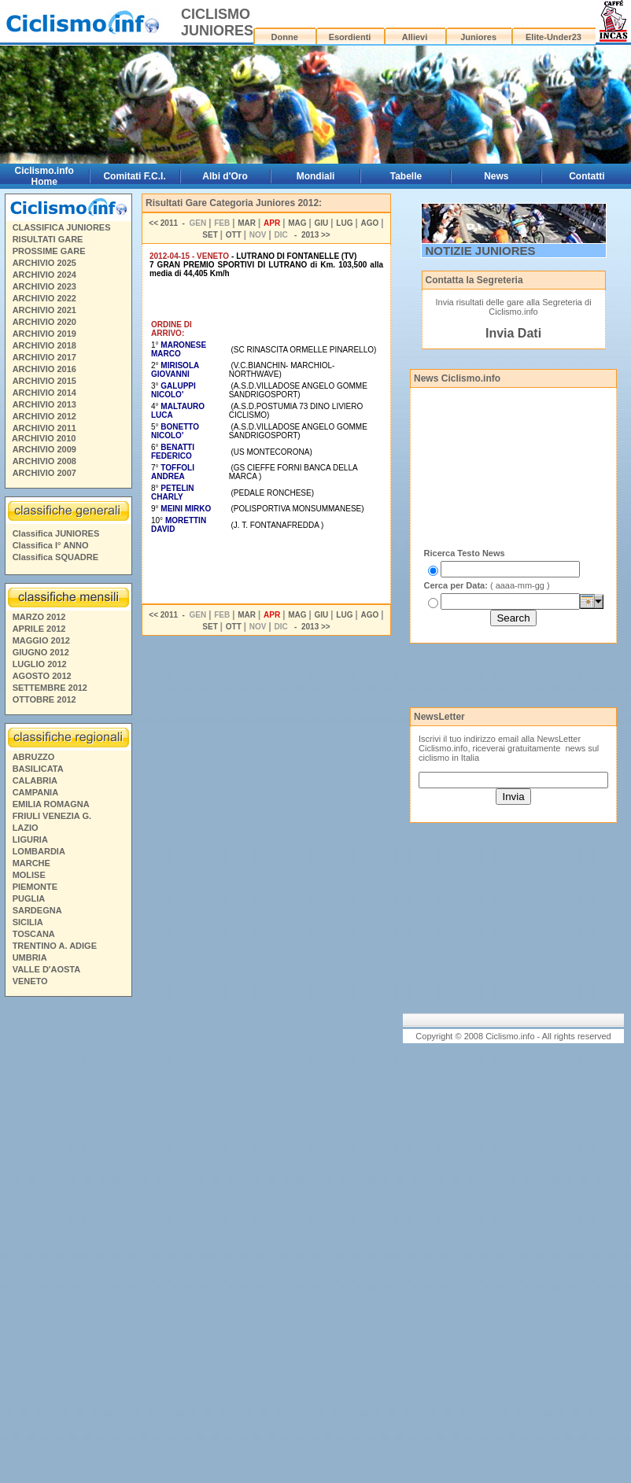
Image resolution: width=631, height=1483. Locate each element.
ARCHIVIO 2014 (44, 392)
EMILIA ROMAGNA (51, 804)
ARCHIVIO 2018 (44, 345)
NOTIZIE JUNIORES (481, 250)
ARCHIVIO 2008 (44, 461)
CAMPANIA (35, 792)
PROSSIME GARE (49, 251)
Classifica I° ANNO (51, 545)
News (496, 176)
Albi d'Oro (225, 176)
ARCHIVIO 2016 (44, 369)
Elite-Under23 (553, 37)
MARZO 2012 (39, 617)
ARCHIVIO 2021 (44, 310)
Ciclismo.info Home (44, 176)
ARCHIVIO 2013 (44, 404)
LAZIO (26, 827)
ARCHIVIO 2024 (44, 274)
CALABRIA (35, 780)
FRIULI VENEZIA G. (52, 816)
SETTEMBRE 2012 (50, 687)
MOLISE (29, 875)
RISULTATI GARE (48, 239)
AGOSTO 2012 (42, 676)
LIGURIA (30, 839)
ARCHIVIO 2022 (44, 298)
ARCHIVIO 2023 (44, 286)
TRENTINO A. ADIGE (55, 945)
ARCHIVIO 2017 (44, 357)
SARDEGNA (37, 910)
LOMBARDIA (39, 851)
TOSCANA (34, 934)
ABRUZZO (34, 757)
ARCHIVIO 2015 (44, 381)
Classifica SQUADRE (55, 557)
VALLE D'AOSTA (47, 969)
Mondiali (316, 176)
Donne (284, 37)
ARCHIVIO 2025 (44, 262)
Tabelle (406, 176)
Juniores (478, 37)
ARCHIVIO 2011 (44, 428)
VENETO (30, 981)
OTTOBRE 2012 (44, 699)
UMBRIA (30, 957)
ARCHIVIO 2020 (44, 321)
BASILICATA (38, 768)
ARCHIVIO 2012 (44, 416)
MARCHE (31, 863)
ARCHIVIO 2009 (44, 449)
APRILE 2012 (39, 628)
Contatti (586, 176)
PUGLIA (29, 898)
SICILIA (28, 922)
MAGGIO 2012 (41, 640)
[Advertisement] (68, 1242)
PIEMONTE (35, 886)
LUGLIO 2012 (40, 664)
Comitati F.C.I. (134, 176)
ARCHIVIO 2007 (44, 473)
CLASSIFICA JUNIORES (62, 227)
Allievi (414, 37)
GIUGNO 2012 (41, 652)
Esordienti (350, 37)
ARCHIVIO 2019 (44, 333)
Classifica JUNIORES (56, 533)
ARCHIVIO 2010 (44, 438)
